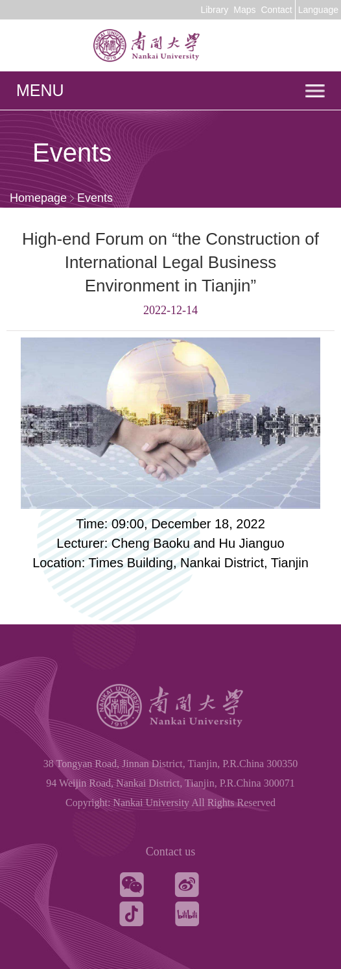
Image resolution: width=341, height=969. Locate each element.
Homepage (38, 197)
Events (95, 197)
